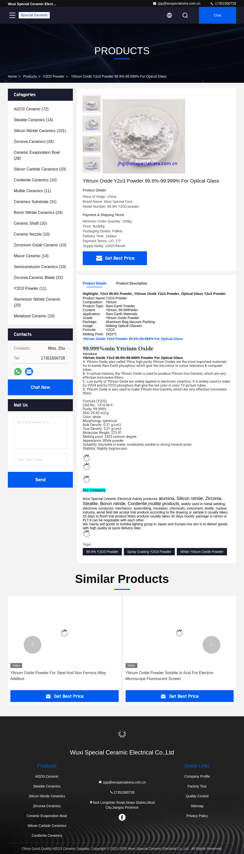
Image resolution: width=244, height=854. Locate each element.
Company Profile (197, 776)
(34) (34, 141)
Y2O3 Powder (53, 76)
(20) (37, 302)
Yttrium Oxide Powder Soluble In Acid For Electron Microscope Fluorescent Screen (170, 676)
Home (12, 76)
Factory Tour (197, 786)
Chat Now (40, 387)
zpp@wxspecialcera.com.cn (176, 3)
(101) (40, 131)
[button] (32, 645)
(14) (33, 120)
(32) (38, 277)
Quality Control (197, 796)
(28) (37, 155)
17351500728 (223, 3)
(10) (35, 180)
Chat (217, 15)
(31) (35, 202)
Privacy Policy (197, 816)
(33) (40, 169)
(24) (38, 212)
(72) (31, 109)
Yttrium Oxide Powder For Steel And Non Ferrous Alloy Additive (58, 676)
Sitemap (197, 806)
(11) (32, 191)
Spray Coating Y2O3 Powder (149, 552)
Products (30, 76)
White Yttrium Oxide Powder (202, 552)
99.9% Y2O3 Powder (102, 552)
